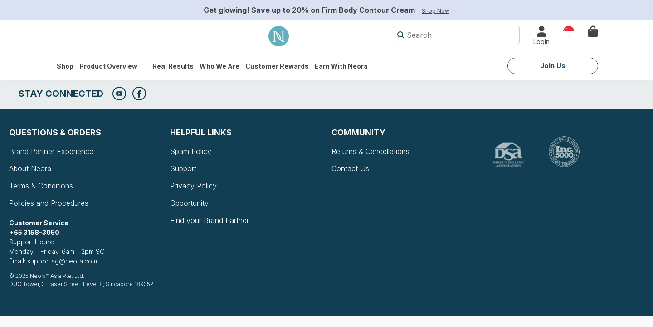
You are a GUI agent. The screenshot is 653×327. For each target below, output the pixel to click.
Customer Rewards (277, 66)
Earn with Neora (341, 66)
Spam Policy (190, 151)
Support (183, 168)
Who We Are (219, 66)
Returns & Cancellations (370, 151)
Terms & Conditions (41, 185)
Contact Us (350, 168)
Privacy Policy (193, 185)
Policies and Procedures (48, 203)
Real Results (173, 66)
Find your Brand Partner (209, 220)
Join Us (552, 65)
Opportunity (189, 203)
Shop (65, 66)
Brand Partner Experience (51, 151)
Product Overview (108, 66)
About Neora (30, 168)
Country (568, 31)
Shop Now (435, 10)
